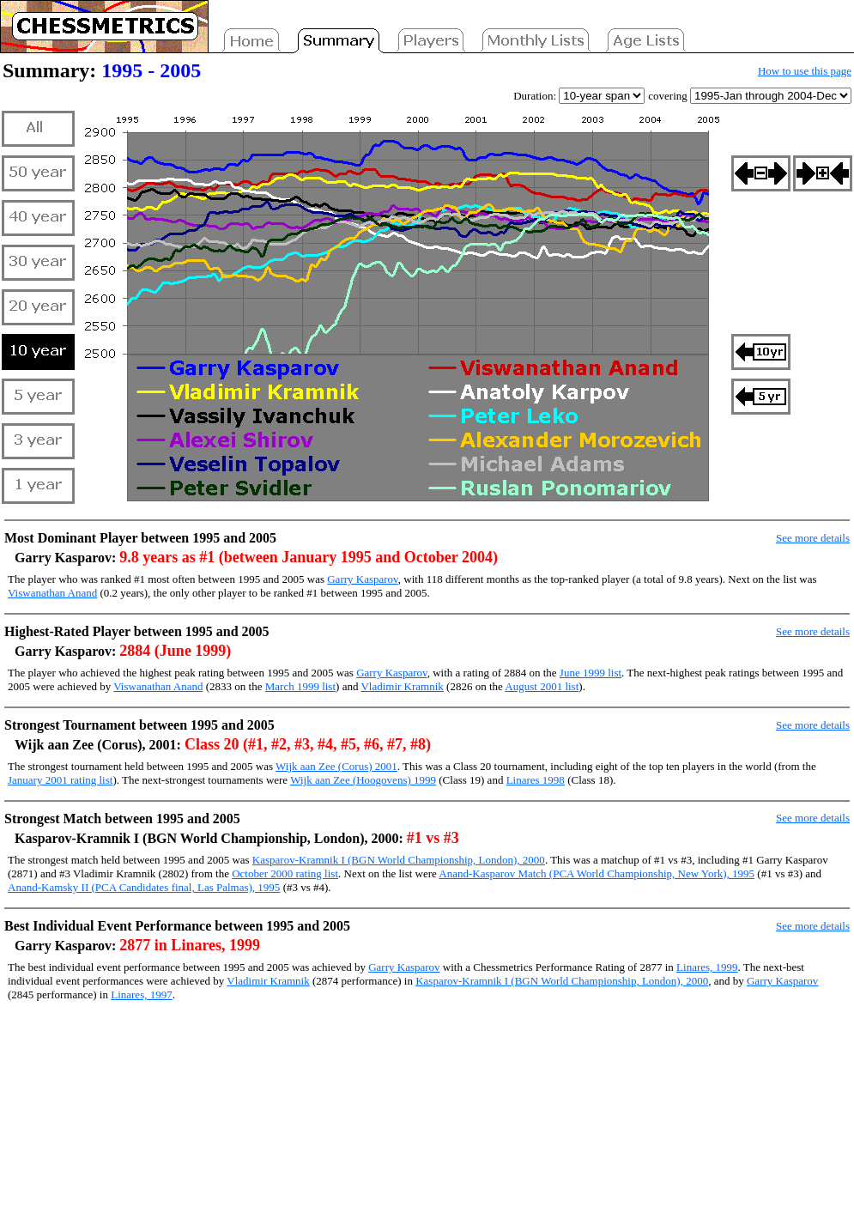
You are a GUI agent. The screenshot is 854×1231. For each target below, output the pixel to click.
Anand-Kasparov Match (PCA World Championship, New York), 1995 (596, 873)
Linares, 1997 (141, 994)
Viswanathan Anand (52, 592)
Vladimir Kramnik (401, 686)
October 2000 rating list (285, 873)
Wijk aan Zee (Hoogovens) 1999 (363, 779)
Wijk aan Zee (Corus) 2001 (336, 766)
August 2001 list (541, 686)
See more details (813, 537)
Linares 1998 (535, 779)
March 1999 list (300, 686)
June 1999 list (590, 672)
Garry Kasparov (362, 579)
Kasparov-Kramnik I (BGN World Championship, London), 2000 (398, 859)
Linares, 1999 (706, 967)
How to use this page (804, 70)
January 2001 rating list (60, 779)
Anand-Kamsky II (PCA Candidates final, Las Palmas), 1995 (144, 887)
